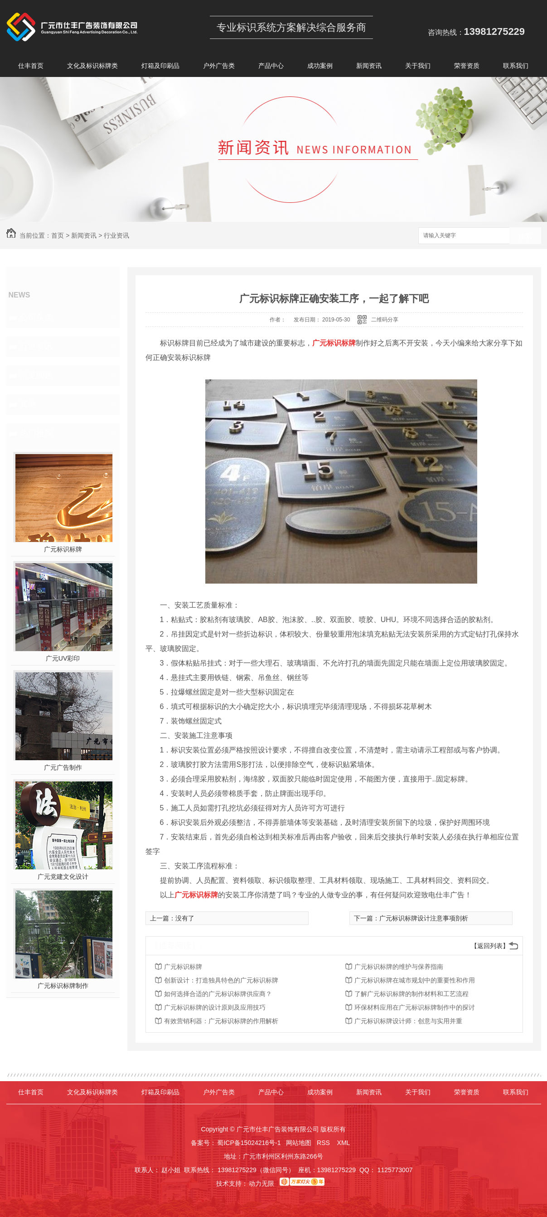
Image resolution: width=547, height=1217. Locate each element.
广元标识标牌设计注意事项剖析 (423, 918)
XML (344, 1142)
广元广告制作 (63, 767)
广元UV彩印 (63, 658)
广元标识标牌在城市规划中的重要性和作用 (414, 980)
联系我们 (515, 67)
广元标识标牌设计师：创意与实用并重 (408, 1021)
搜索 (525, 236)
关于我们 (418, 67)
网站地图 (298, 1142)
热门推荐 (36, 433)
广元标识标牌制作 (63, 985)
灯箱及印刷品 (160, 67)
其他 (28, 404)
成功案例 (320, 67)
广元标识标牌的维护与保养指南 (398, 966)
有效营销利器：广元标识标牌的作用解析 (221, 1021)
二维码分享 (384, 319)
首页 (57, 235)
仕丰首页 (31, 67)
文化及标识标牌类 (92, 67)
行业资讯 (116, 235)
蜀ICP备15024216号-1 (249, 1142)
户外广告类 (219, 67)
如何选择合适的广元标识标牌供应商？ (218, 993)
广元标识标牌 (63, 549)
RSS (324, 1142)
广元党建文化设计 (63, 876)
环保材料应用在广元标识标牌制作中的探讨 (414, 1007)
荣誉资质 (466, 67)
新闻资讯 (369, 67)
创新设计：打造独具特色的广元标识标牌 (221, 980)
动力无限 (261, 1183)
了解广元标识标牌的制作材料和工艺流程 (411, 993)
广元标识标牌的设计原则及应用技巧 (215, 1007)
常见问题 (36, 375)
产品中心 (271, 67)
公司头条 (36, 317)
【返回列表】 (490, 945)
